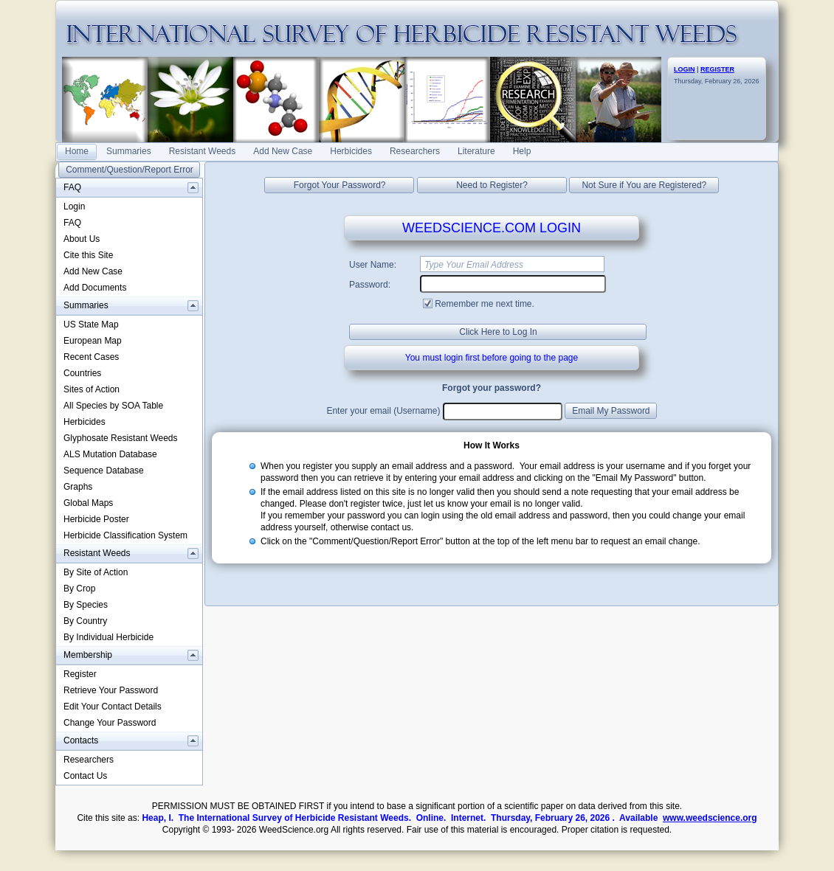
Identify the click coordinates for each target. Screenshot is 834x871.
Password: (369, 285)
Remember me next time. (484, 304)
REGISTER (717, 69)
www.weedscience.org (710, 818)
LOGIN (684, 69)
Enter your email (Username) (383, 411)
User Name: (372, 265)
